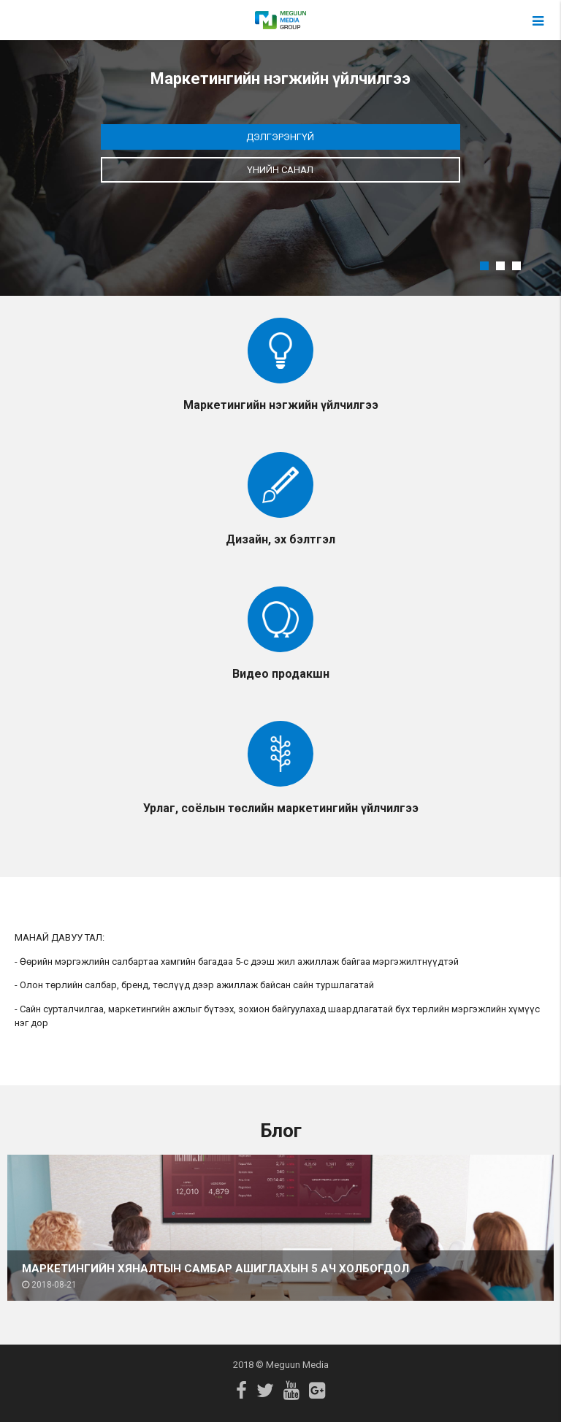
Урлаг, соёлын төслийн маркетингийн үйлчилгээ (281, 808)
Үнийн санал (280, 169)
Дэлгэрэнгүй (280, 136)
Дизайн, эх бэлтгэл (280, 539)
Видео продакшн (280, 674)
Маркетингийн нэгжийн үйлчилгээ (280, 405)
